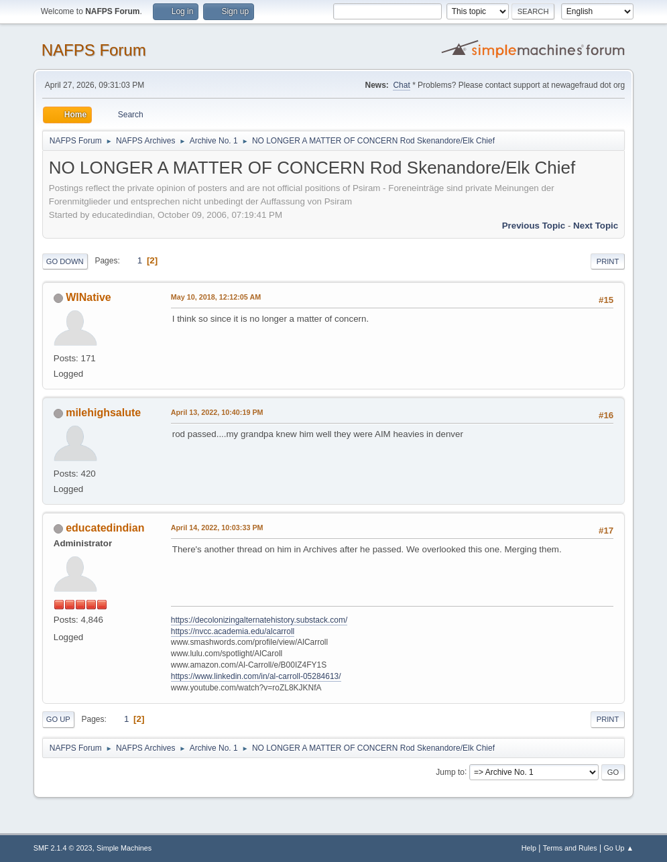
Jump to (450, 771)
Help (529, 848)
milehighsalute (103, 412)
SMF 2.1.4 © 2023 (63, 848)
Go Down (65, 261)
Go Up (58, 719)
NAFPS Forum (94, 50)
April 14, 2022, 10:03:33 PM (217, 528)
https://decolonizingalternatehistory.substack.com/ (259, 620)
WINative (88, 297)
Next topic (595, 226)
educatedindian (105, 528)
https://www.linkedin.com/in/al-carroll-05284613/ (256, 676)
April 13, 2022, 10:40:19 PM (217, 412)
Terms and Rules (570, 848)
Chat (401, 85)
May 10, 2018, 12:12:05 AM (216, 297)
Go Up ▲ (618, 848)
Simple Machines (124, 848)
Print (608, 261)
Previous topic (534, 226)
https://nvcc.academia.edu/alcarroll (233, 631)
